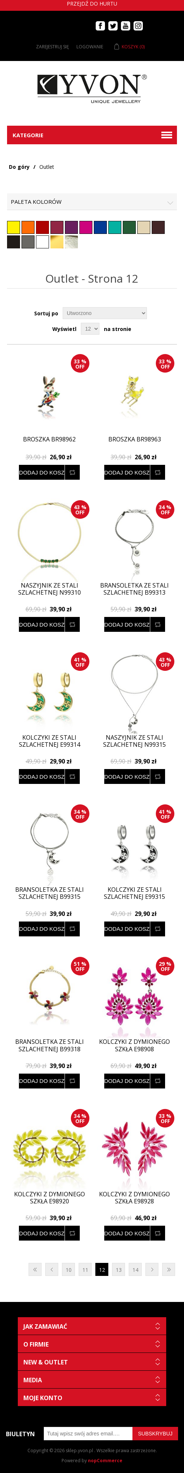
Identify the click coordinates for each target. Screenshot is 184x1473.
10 (69, 1269)
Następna (151, 1269)
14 (135, 1269)
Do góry (19, 166)
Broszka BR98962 (49, 439)
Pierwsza (35, 1269)
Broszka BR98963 (134, 439)
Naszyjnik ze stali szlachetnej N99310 (49, 589)
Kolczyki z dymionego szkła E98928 (134, 1198)
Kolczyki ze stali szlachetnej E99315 (134, 893)
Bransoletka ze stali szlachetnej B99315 (49, 893)
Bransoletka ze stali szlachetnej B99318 (49, 1045)
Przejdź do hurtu (92, 3)
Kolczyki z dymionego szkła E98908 (134, 1045)
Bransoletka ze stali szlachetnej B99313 (134, 589)
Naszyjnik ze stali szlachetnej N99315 (134, 741)
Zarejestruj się (52, 47)
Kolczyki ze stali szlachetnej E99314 (49, 741)
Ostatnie (168, 1269)
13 (119, 1269)
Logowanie (89, 47)
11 (85, 1269)
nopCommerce (105, 1460)
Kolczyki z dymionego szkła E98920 (49, 1198)
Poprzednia (51, 1269)
